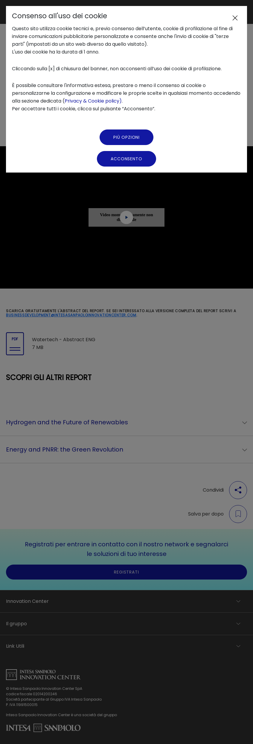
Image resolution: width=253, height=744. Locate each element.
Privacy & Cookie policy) (93, 100)
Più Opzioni (126, 137)
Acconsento (126, 159)
